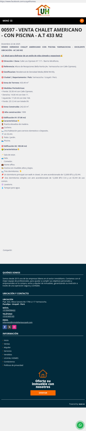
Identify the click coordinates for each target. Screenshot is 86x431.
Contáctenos (9, 361)
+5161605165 (8, 316)
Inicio (6, 340)
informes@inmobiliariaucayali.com (17, 322)
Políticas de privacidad (13, 365)
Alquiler (7, 347)
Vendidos (8, 354)
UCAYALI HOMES (11, 358)
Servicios (8, 351)
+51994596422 (9, 310)
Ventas (7, 344)
